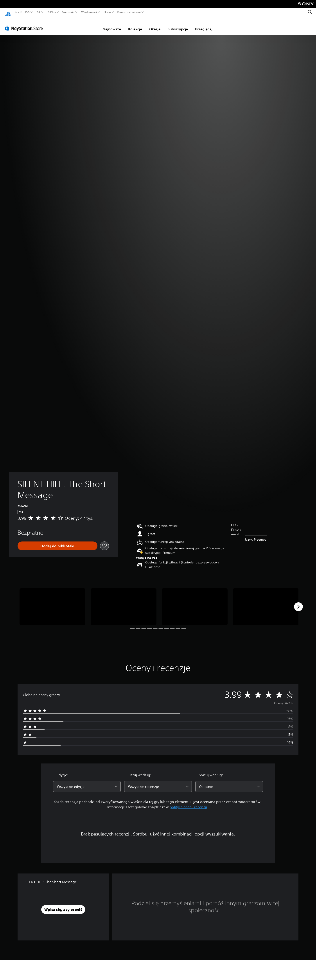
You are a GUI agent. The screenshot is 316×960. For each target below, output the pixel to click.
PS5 (27, 12)
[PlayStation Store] (25, 23)
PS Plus (51, 12)
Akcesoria (68, 12)
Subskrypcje (178, 25)
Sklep (107, 12)
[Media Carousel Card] (52, 602)
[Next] (298, 602)
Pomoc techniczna (129, 12)
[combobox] (87, 782)
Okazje (154, 25)
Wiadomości (89, 12)
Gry (17, 12)
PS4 (38, 12)
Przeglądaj (203, 25)
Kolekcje (135, 25)
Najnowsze (112, 25)
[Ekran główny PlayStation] (8, 12)
